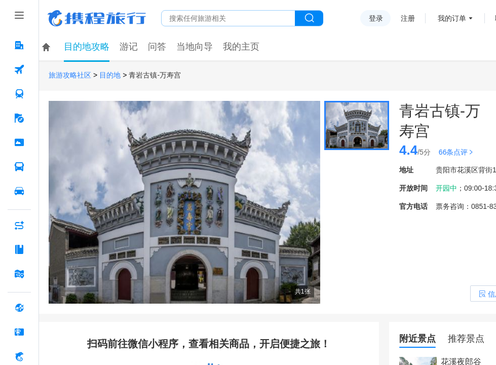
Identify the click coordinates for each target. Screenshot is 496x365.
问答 (157, 47)
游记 (129, 47)
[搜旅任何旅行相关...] (228, 18)
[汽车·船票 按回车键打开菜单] (19, 166)
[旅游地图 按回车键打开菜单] (19, 273)
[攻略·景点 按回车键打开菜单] (19, 249)
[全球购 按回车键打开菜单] (19, 307)
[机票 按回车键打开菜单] (19, 69)
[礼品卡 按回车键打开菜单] (19, 332)
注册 (408, 18)
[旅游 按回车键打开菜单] (19, 118)
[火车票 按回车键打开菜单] (19, 93)
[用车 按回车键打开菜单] (19, 191)
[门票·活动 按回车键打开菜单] (19, 142)
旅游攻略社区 (70, 75)
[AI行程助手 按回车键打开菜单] (19, 225)
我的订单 (452, 18)
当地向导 (194, 47)
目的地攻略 (86, 47)
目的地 (110, 75)
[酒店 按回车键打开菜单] (19, 45)
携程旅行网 (97, 18)
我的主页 (241, 47)
